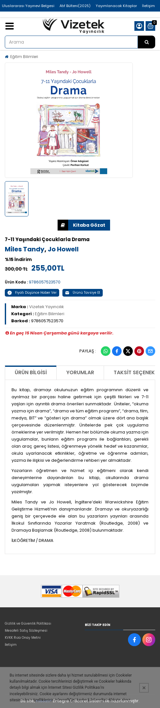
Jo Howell (63, 249)
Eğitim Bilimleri (24, 56)
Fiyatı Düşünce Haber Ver (32, 292)
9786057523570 (44, 282)
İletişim (148, 5)
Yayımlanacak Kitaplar (116, 5)
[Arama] (146, 42)
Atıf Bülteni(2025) (75, 5)
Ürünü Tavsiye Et (82, 292)
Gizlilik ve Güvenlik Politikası (28, 623)
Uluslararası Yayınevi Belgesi (28, 5)
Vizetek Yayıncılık (46, 307)
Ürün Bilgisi (31, 372)
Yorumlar (80, 372)
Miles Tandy (24, 249)
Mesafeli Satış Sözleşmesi (26, 630)
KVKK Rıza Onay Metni (23, 637)
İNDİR (63, 225)
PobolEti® (44, 701)
